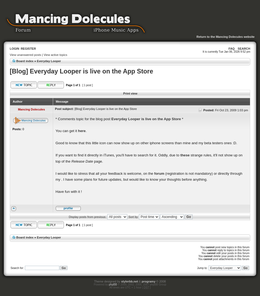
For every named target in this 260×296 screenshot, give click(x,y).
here (82, 131)
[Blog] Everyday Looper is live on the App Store (81, 71)
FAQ (232, 48)
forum (159, 173)
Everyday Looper (49, 61)
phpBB (113, 284)
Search (244, 48)
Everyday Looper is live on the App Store (146, 119)
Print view (130, 93)
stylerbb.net (129, 281)
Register (28, 48)
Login (14, 48)
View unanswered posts (25, 54)
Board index (25, 61)
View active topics (55, 54)
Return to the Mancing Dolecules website (225, 36)
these (185, 155)
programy (148, 281)
